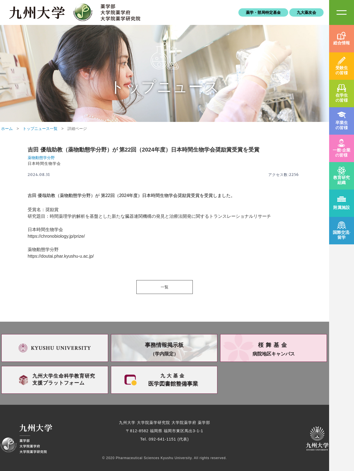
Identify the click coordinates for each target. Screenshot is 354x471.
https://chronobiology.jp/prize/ (56, 236)
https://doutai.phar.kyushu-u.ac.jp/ (61, 256)
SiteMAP (341, 12)
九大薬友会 (306, 12)
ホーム (7, 128)
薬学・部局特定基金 (263, 12)
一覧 (164, 287)
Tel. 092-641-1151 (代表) (164, 439)
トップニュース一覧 (40, 128)
